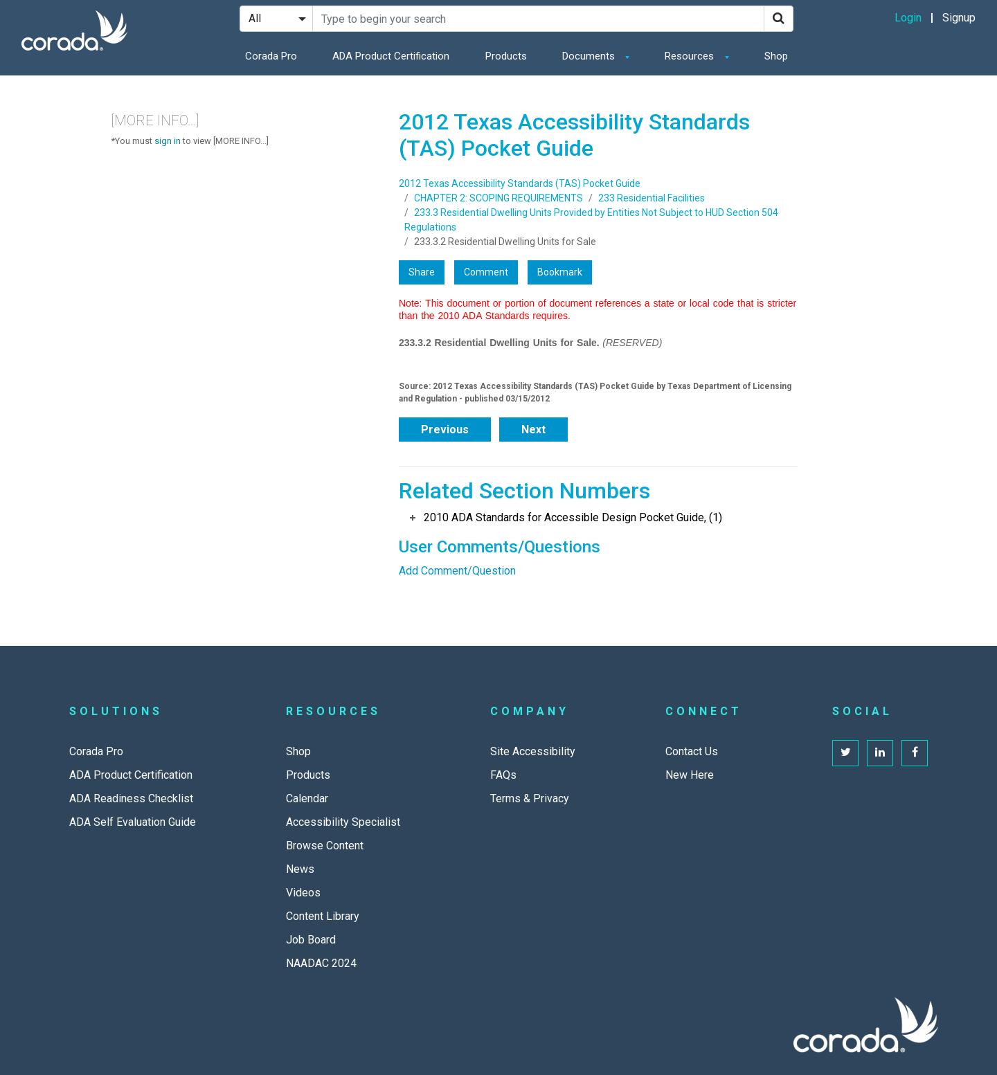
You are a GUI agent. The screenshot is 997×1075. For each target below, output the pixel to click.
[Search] (778, 19)
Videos (303, 892)
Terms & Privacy (529, 798)
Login (908, 17)
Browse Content (324, 845)
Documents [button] (590, 56)
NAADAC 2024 (321, 963)
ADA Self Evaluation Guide (132, 822)
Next (533, 429)
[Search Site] (538, 19)
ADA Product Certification (390, 56)
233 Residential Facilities (651, 198)
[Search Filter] (276, 19)
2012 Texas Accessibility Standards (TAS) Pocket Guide (519, 183)
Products (506, 56)
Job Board (311, 939)
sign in (167, 141)
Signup (959, 17)
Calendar (307, 798)
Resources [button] (691, 56)
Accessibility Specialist (343, 822)
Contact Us (691, 751)
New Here (689, 775)
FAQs (503, 775)
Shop (776, 56)
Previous (445, 429)
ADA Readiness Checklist (131, 798)
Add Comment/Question (457, 570)
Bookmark (559, 272)
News (300, 869)
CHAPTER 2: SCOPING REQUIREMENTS (498, 198)
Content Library (322, 916)
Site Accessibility (532, 751)
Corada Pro (271, 56)
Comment (486, 272)
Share (421, 272)
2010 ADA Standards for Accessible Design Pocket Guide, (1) (573, 517)
